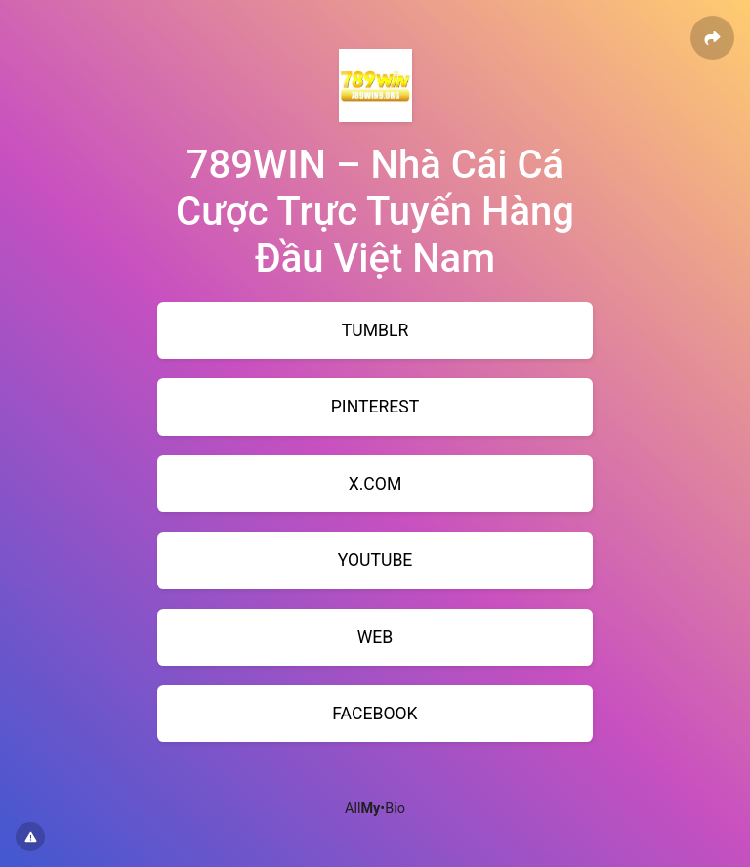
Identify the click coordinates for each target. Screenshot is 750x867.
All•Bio (375, 809)
